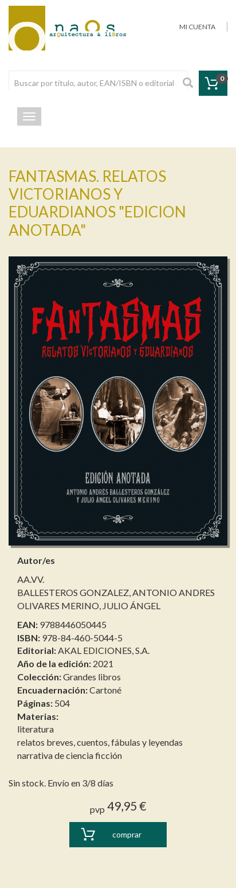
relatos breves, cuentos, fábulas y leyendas (100, 742)
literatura (35, 728)
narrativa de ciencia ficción (69, 755)
